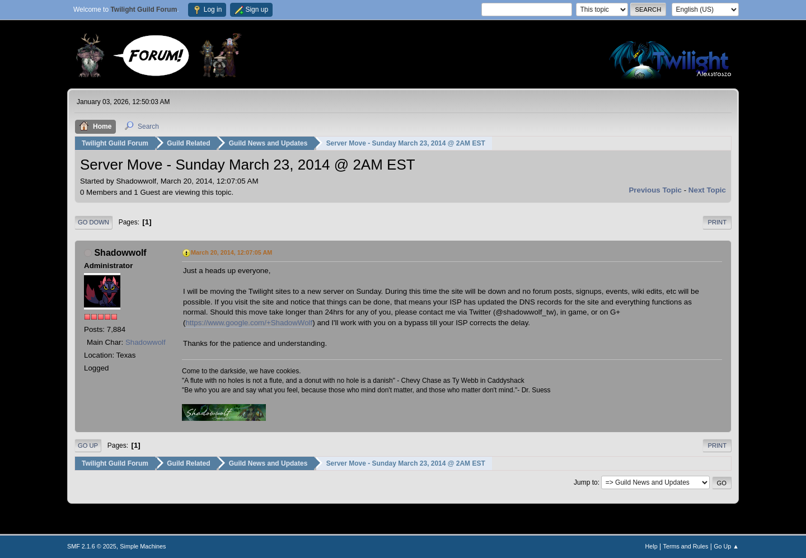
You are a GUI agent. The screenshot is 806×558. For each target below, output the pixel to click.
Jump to (586, 482)
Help (651, 546)
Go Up (88, 445)
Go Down (93, 222)
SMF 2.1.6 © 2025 (91, 546)
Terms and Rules (686, 546)
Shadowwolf (120, 252)
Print (717, 222)
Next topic (707, 190)
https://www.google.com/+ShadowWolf (248, 322)
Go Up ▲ (726, 546)
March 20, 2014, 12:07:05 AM (231, 252)
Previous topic (655, 190)
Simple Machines (143, 546)
